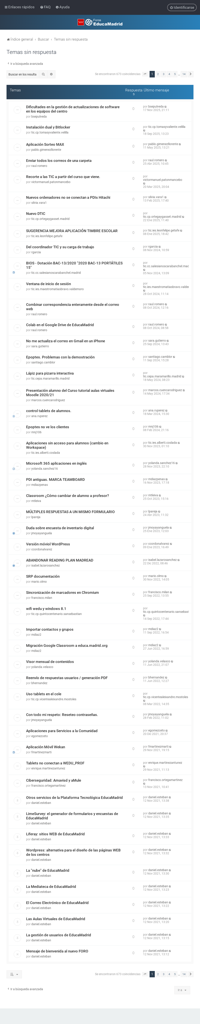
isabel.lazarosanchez (45, 565)
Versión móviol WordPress (48, 544)
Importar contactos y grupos (49, 629)
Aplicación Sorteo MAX (45, 144)
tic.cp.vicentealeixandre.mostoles (53, 699)
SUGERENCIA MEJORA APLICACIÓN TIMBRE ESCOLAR (72, 231)
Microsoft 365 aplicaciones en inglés (56, 463)
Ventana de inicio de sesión (48, 284)
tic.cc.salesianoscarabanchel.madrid (56, 272)
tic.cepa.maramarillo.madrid (50, 378)
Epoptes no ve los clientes (47, 427)
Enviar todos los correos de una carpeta (59, 160)
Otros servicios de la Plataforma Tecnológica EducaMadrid (74, 797)
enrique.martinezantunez (48, 768)
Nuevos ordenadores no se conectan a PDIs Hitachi (68, 197)
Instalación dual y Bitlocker (48, 127)
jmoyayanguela (41, 533)
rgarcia (36, 252)
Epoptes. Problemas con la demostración (60, 357)
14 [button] (183, 74)
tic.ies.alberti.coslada (45, 452)
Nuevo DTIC (35, 213)
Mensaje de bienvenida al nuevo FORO (57, 951)
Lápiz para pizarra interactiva (50, 373)
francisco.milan (41, 597)
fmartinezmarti (41, 752)
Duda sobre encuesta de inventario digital (60, 528)
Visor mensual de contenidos (50, 661)
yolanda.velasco (42, 667)
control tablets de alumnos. (48, 411)
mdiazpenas (39, 484)
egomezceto (39, 736)
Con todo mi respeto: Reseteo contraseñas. (62, 714)
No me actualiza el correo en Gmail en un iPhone (65, 341)
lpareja (35, 517)
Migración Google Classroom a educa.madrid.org (67, 645)
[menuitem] (46, 7)
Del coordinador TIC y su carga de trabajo (60, 247)
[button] (145, 74)
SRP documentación (43, 576)
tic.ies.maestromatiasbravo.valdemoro (57, 289)
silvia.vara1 (39, 202)
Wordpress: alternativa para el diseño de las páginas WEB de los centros (73, 852)
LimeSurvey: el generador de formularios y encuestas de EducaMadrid (72, 816)
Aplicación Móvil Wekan (45, 747)
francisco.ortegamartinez (48, 785)
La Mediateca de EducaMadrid (51, 886)
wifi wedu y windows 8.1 (46, 608)
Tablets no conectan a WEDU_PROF (55, 763)
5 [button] (175, 74)
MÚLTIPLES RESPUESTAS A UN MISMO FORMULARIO (70, 512)
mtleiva (36, 501)
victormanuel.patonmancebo (50, 182)
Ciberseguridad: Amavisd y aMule (53, 780)
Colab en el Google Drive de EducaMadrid (60, 325)
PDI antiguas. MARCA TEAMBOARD (55, 479)
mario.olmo (39, 581)
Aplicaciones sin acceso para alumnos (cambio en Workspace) (67, 445)
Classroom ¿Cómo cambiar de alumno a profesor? (67, 495)
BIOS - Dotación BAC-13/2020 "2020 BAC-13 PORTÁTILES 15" (74, 265)
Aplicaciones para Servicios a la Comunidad (62, 731)
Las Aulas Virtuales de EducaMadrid (55, 919)
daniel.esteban (41, 803)
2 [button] (158, 74)
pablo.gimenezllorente (46, 149)
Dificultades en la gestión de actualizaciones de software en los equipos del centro (73, 109)
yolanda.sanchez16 (44, 468)
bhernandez (39, 683)
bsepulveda (39, 116)
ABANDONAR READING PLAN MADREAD (59, 560)
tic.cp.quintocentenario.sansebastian (56, 614)
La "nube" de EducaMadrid (47, 870)
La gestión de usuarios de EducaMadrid (58, 935)
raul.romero (39, 166)
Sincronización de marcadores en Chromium (62, 592)
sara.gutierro (40, 346)
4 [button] (169, 74)
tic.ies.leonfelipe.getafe (46, 236)
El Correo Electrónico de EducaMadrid (57, 903)
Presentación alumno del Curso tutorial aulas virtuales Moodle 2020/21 (70, 392)
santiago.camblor (43, 362)
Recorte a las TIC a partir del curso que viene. (63, 177)
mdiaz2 (36, 634)
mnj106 (36, 432)
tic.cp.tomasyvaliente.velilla (49, 132)
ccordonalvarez (41, 549)
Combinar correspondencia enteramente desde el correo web (72, 306)
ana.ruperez (39, 416)
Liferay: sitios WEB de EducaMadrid (55, 834)
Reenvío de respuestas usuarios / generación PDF (67, 678)
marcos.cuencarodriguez (48, 400)
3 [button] (163, 74)
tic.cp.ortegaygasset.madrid (50, 219)
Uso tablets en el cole (43, 694)
